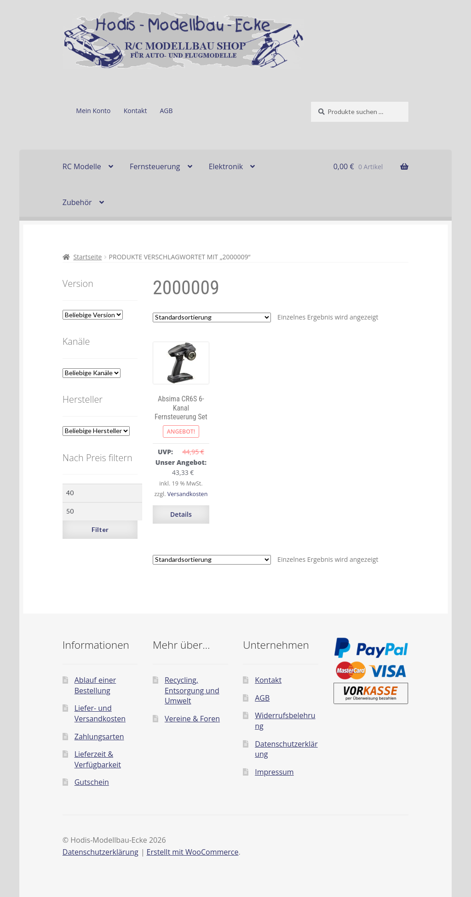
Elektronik (226, 166)
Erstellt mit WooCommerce (193, 852)
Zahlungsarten (99, 736)
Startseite (87, 256)
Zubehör (77, 202)
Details (181, 514)
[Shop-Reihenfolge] (212, 317)
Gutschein (92, 782)
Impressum (274, 772)
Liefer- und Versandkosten (100, 713)
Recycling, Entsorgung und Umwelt (192, 690)
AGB (166, 110)
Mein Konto (93, 110)
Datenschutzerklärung (100, 852)
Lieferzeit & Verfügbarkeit (98, 759)
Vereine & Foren (192, 719)
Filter (100, 529)
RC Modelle (82, 166)
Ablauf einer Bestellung (95, 685)
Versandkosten (187, 494)
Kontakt (135, 110)
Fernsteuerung (155, 166)
